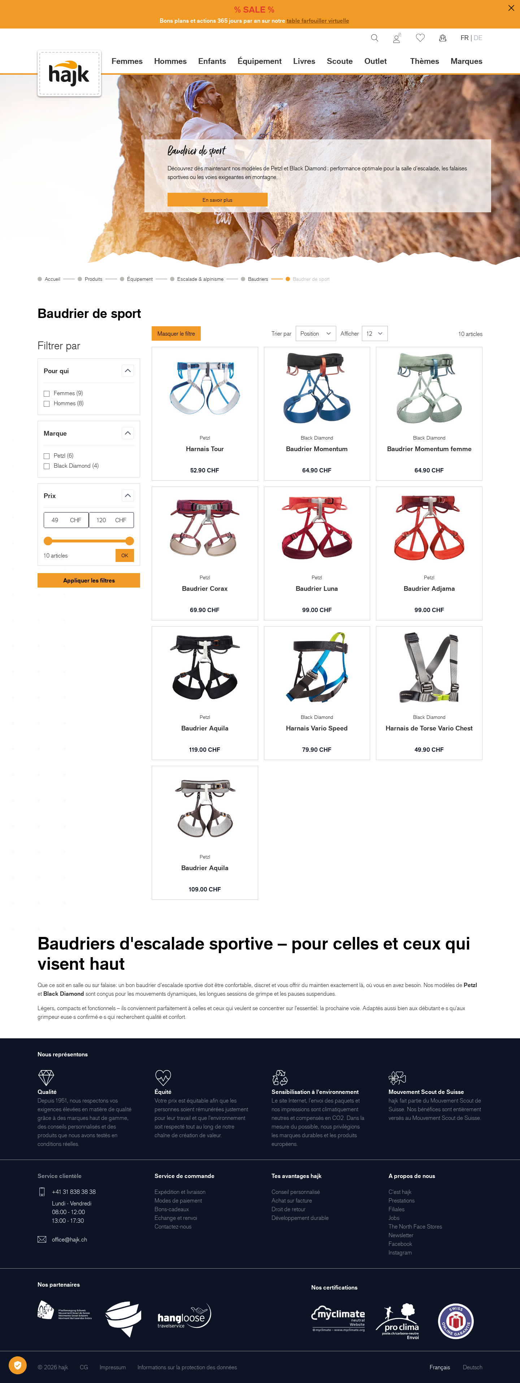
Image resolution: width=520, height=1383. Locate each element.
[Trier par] (316, 333)
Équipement (140, 279)
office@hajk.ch (69, 1239)
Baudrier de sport (311, 279)
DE (477, 38)
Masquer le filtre (176, 333)
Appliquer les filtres (89, 580)
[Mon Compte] (397, 38)
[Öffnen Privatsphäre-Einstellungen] (18, 1365)
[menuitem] (180, 1191)
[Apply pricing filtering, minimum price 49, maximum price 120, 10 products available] (125, 555)
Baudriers (258, 279)
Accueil (52, 279)
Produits (94, 279)
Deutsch (472, 1367)
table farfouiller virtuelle (318, 20)
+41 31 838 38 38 (74, 1191)
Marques (466, 61)
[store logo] (69, 73)
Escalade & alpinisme (200, 279)
